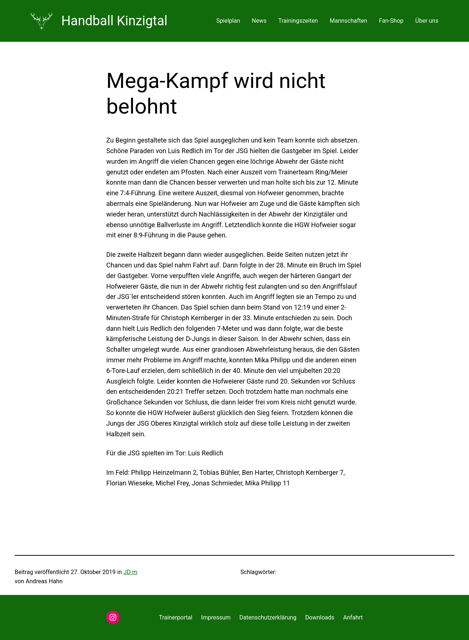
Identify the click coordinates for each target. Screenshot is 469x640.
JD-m (130, 572)
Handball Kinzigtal (114, 21)
